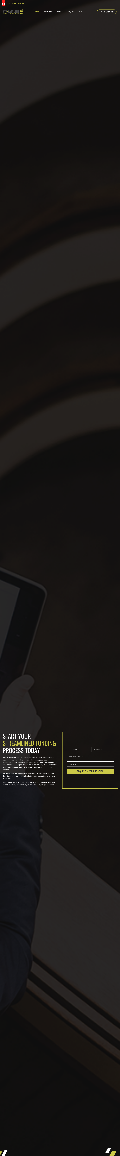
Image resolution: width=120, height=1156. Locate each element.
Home (36, 12)
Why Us (71, 12)
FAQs (80, 12)
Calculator (47, 12)
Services (59, 12)
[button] (15, 4)
